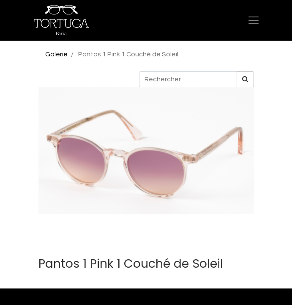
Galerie (56, 54)
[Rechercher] (245, 79)
